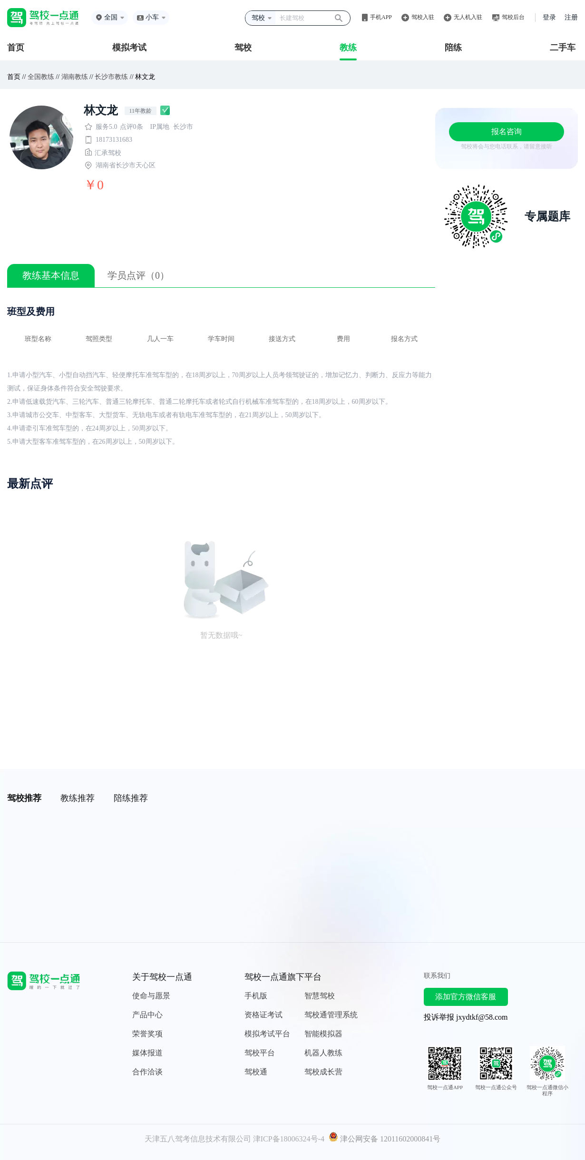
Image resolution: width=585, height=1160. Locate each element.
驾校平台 (259, 1053)
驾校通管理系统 (331, 1015)
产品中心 (147, 1015)
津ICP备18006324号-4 (288, 1139)
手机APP (381, 17)
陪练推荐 (131, 798)
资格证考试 (263, 1015)
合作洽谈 (147, 1072)
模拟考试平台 (267, 1034)
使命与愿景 (151, 996)
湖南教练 (74, 76)
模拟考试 (129, 47)
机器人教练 (323, 1053)
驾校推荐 (24, 798)
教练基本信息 (50, 275)
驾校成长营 (323, 1072)
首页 (15, 47)
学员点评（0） (138, 275)
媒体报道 (147, 1053)
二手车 (562, 47)
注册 (571, 17)
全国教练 (41, 76)
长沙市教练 (111, 76)
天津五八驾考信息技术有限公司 (198, 1139)
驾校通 (255, 1072)
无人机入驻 (468, 17)
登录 (549, 17)
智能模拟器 (323, 1034)
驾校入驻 (422, 17)
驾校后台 (513, 17)
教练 (348, 47)
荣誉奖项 (147, 1034)
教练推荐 (77, 798)
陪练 (453, 47)
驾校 (243, 47)
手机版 (255, 996)
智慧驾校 (319, 996)
